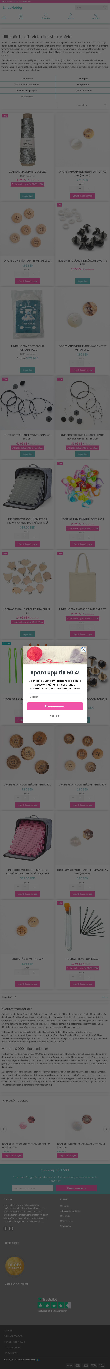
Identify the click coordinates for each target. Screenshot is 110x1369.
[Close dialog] (83, 649)
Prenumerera (55, 706)
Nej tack (55, 716)
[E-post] (55, 696)
